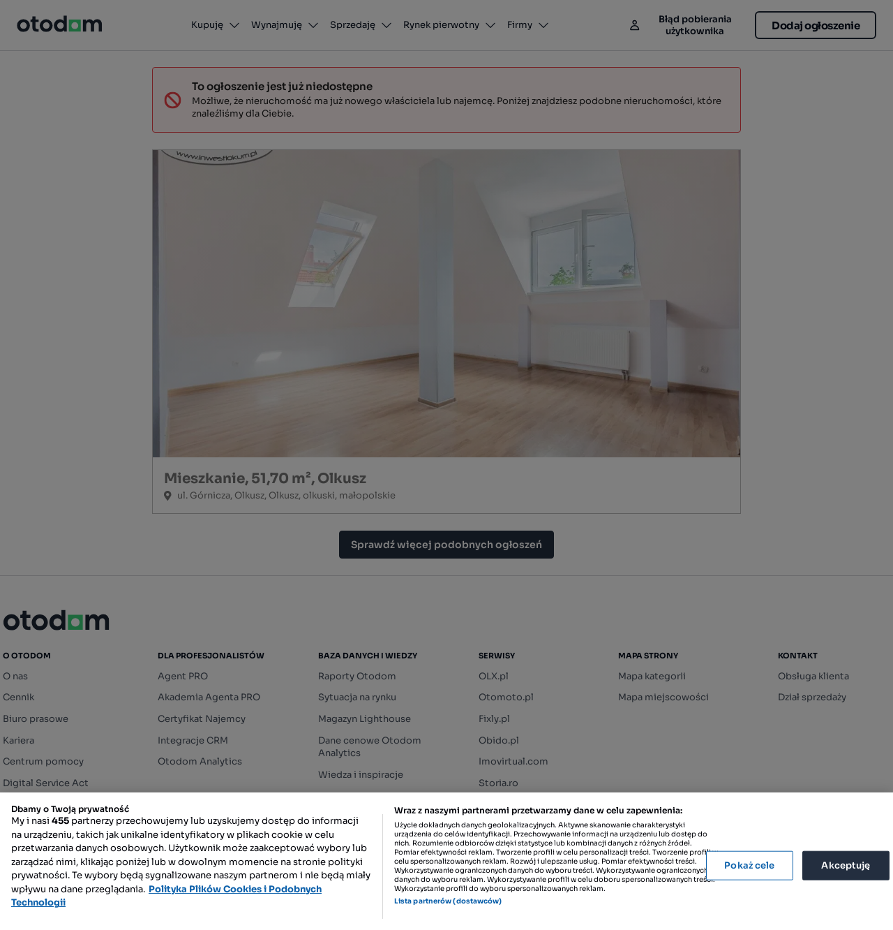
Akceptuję (845, 865)
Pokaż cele (749, 865)
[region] (446, 861)
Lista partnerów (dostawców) (448, 901)
